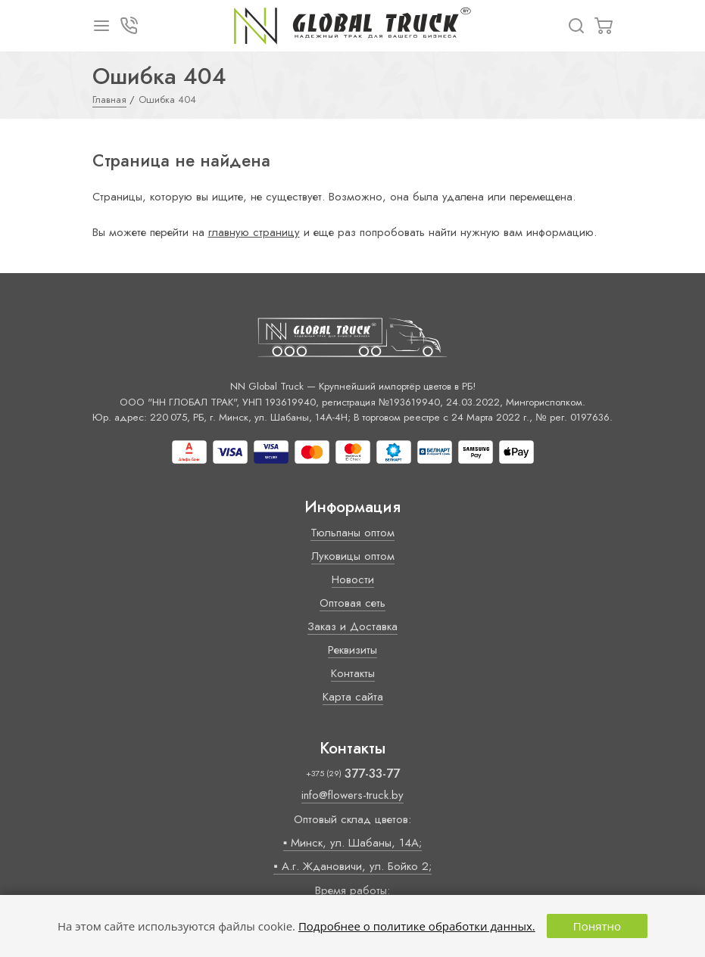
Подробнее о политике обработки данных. (416, 926)
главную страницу (254, 232)
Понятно (597, 926)
